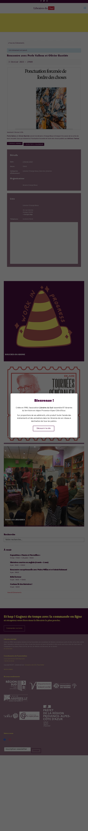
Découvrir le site (44, 428)
